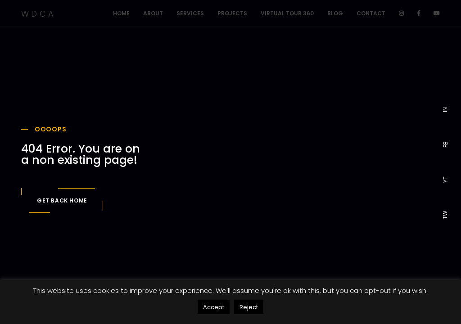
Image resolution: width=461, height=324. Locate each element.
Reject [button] (249, 307)
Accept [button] (213, 307)
